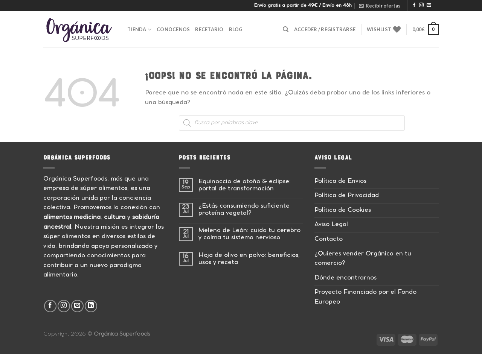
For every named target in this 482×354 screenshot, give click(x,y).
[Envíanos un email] (429, 5)
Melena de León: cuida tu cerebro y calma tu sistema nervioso (249, 234)
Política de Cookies (342, 210)
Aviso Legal (331, 225)
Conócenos (173, 29)
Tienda (139, 29)
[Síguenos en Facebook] (414, 5)
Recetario (209, 29)
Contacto (328, 239)
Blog (236, 29)
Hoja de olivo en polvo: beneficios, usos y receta (249, 259)
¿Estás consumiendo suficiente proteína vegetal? (244, 210)
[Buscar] (285, 29)
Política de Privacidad (346, 196)
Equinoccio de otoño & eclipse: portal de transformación (244, 185)
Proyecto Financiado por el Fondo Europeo (365, 297)
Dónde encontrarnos (345, 278)
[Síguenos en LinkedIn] (91, 306)
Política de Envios (340, 181)
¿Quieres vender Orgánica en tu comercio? (362, 259)
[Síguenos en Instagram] (421, 5)
